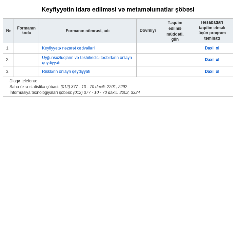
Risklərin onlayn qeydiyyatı (66, 71)
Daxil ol (212, 48)
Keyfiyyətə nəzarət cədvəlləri (68, 48)
